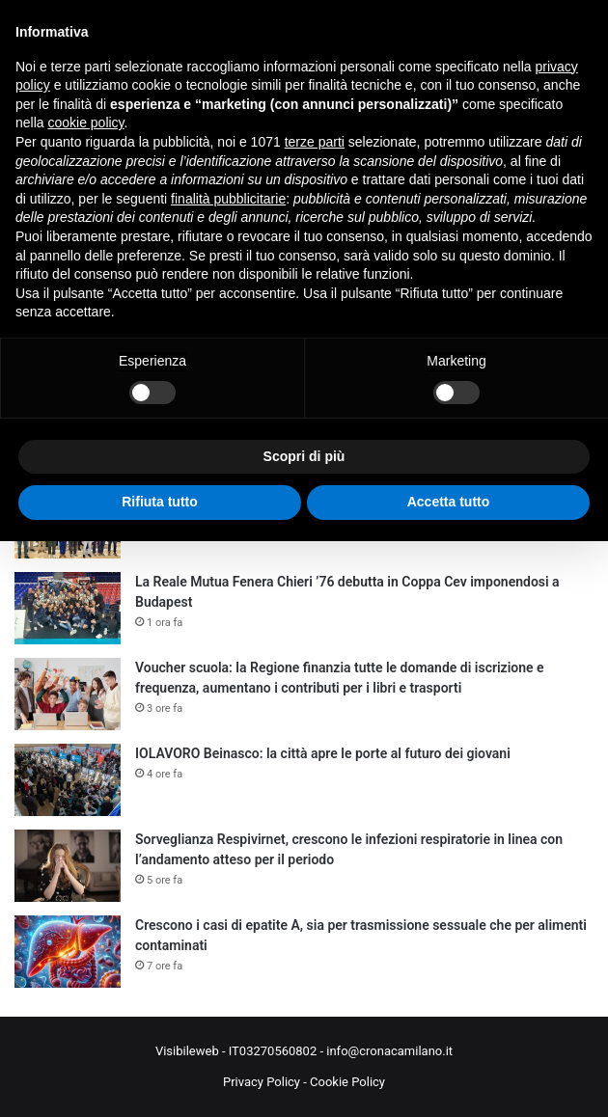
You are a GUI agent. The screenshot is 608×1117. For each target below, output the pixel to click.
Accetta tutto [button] (448, 501)
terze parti (315, 142)
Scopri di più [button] (304, 456)
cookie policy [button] (85, 122)
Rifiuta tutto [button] (160, 501)
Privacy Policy (261, 1082)
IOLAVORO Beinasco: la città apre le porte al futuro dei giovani (323, 753)
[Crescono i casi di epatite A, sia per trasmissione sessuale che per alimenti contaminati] (67, 951)
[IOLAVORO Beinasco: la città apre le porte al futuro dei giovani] (67, 780)
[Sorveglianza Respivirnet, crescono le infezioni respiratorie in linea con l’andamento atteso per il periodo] (67, 866)
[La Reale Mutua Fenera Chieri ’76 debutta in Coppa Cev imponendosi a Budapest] (67, 608)
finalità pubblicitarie (228, 198)
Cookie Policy (347, 1082)
